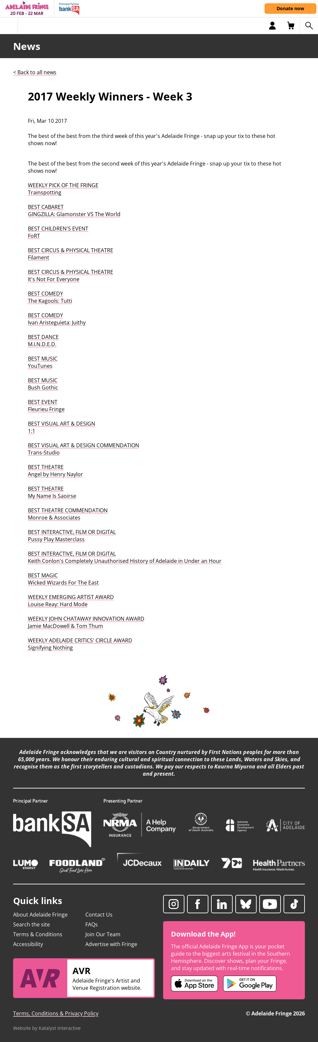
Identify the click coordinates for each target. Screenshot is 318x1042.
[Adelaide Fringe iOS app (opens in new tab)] (194, 983)
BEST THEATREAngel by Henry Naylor (55, 470)
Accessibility (28, 944)
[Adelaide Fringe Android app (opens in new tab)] (249, 983)
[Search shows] (309, 25)
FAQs (91, 924)
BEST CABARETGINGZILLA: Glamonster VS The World (74, 210)
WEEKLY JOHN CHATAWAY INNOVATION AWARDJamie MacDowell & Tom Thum (86, 622)
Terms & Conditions (37, 934)
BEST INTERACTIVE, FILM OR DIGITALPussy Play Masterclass (72, 535)
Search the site (31, 924)
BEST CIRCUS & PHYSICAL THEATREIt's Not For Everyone (70, 275)
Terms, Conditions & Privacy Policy (55, 1013)
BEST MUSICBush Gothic (43, 384)
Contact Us (99, 914)
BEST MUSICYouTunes (42, 362)
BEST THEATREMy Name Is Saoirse (52, 492)
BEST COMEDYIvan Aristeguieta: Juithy (57, 319)
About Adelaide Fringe (40, 914)
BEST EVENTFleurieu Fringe (46, 405)
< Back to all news (34, 72)
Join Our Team (102, 934)
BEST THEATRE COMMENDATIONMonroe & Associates (68, 514)
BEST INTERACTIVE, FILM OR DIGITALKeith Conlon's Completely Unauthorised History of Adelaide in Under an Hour (125, 557)
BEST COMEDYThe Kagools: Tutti (50, 297)
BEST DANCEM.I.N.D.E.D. (43, 340)
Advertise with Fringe (111, 944)
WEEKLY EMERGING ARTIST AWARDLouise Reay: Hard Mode (71, 600)
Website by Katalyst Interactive (47, 1028)
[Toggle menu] (9, 25)
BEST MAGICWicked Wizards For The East (63, 579)
